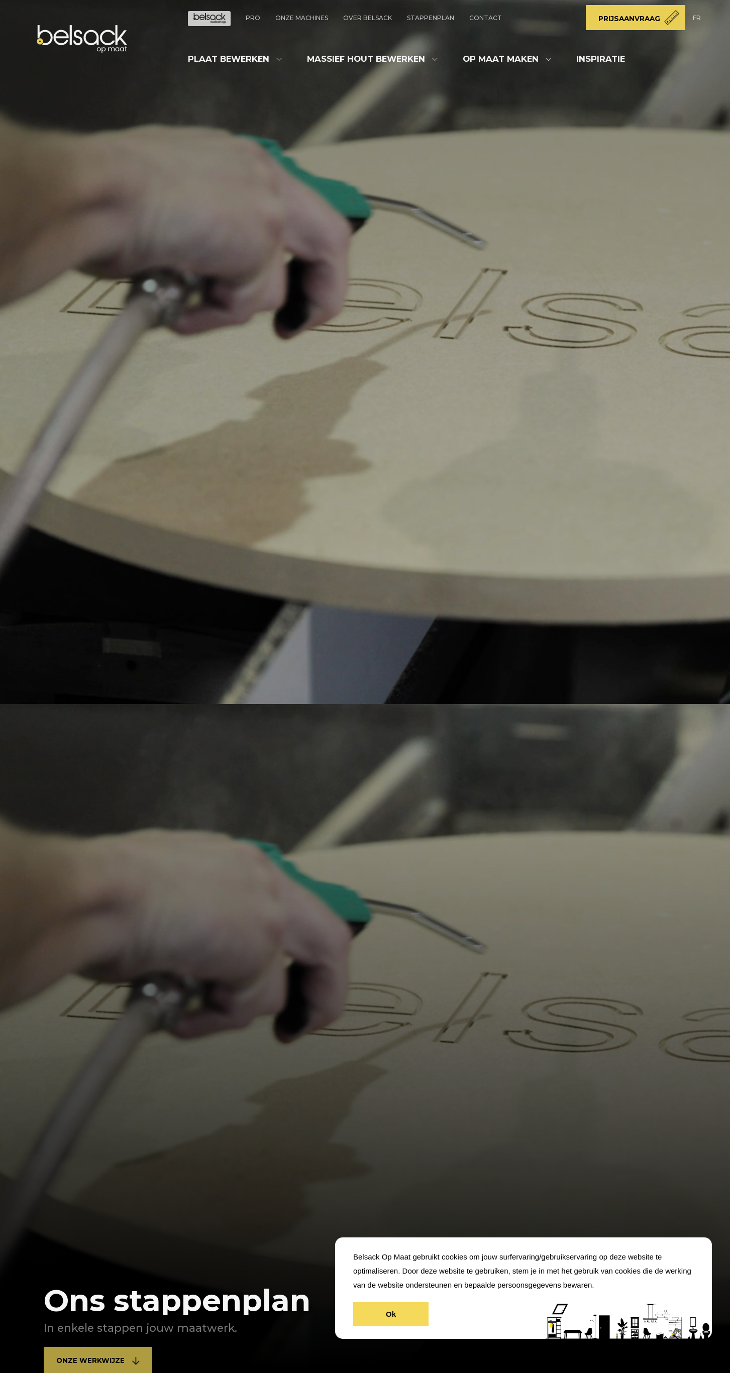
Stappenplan (430, 18)
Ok (391, 1314)
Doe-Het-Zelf (209, 18)
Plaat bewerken (228, 59)
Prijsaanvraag (629, 19)
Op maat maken (501, 59)
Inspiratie (600, 59)
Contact (485, 18)
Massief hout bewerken (366, 59)
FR (697, 18)
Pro (253, 18)
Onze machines (301, 18)
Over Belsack (367, 18)
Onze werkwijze (98, 1360)
